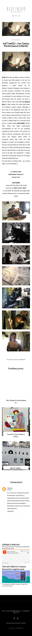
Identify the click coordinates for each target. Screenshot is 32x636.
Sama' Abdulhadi (5, 564)
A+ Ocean (10, 493)
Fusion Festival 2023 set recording (15, 564)
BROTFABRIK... (16, 468)
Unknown (10, 488)
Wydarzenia (22, 359)
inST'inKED (21, 123)
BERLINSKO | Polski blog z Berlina (17, 623)
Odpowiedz (10, 511)
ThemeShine (19, 628)
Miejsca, (16, 359)
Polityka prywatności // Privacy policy (16, 611)
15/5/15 (9, 490)
